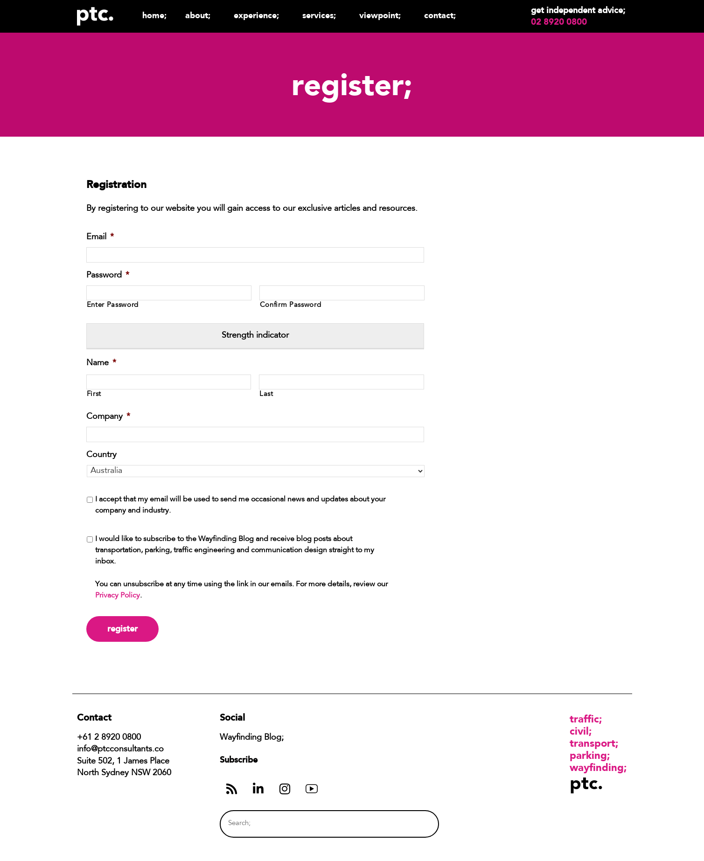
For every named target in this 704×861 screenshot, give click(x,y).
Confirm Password (290, 305)
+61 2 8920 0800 (109, 738)
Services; (321, 15)
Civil (579, 731)
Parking (588, 755)
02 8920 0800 (559, 22)
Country (101, 455)
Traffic (584, 719)
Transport (592, 743)
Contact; (440, 15)
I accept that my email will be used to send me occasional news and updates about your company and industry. (240, 505)
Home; (154, 15)
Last (266, 394)
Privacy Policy (117, 595)
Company (108, 417)
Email (100, 237)
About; (200, 15)
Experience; (259, 15)
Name (101, 363)
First (94, 394)
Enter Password (113, 305)
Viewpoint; (382, 15)
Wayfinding (597, 767)
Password (107, 275)
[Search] (414, 824)
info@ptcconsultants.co (120, 749)
